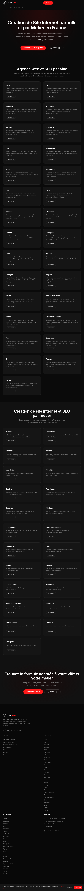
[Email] (8, 730)
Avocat (5, 818)
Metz (45, 780)
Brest (45, 805)
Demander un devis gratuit (33, 48)
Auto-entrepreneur (8, 846)
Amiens (46, 807)
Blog (4, 749)
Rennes (46, 770)
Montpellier (47, 757)
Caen (45, 765)
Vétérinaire (6, 866)
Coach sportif (7, 859)
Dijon (45, 767)
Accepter (78, 887)
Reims (46, 795)
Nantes (46, 749)
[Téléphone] (12, 730)
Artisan (5, 826)
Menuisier (6, 861)
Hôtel (4, 851)
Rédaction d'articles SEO (10, 744)
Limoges (46, 785)
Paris (45, 739)
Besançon (47, 802)
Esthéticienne (7, 869)
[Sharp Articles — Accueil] (10, 3)
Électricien (6, 833)
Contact (48, 2)
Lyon (45, 742)
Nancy (46, 810)
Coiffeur (5, 871)
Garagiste (5, 874)
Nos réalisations (7, 747)
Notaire (5, 856)
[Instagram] (16, 730)
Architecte (6, 836)
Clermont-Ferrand (49, 797)
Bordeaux (47, 752)
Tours (45, 800)
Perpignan (47, 777)
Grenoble (46, 772)
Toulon (46, 782)
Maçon (5, 854)
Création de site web (9, 739)
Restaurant (6, 821)
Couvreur (5, 838)
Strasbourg (47, 762)
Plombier (5, 831)
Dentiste (5, 823)
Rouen (46, 790)
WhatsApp (55, 48)
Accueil (5, 8)
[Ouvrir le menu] (79, 2)
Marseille (46, 744)
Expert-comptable (8, 864)
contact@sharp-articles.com (54, 821)
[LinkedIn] (19, 730)
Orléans (46, 775)
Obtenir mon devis (33, 692)
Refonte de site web (8, 742)
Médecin (5, 841)
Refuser (69, 887)
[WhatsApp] (4, 730)
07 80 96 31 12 (50, 823)
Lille (45, 755)
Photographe (6, 843)
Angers (46, 787)
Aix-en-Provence (49, 792)
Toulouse (46, 747)
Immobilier (6, 828)
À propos (5, 752)
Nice (45, 759)
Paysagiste (6, 849)
